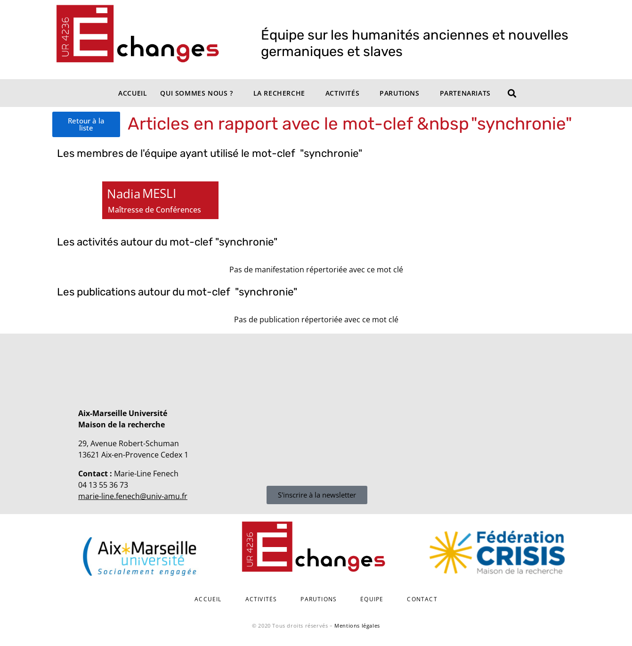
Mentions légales (357, 625)
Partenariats (465, 93)
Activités (342, 93)
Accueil (132, 93)
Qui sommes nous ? (196, 93)
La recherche (279, 93)
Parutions (399, 93)
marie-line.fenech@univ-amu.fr (132, 496)
